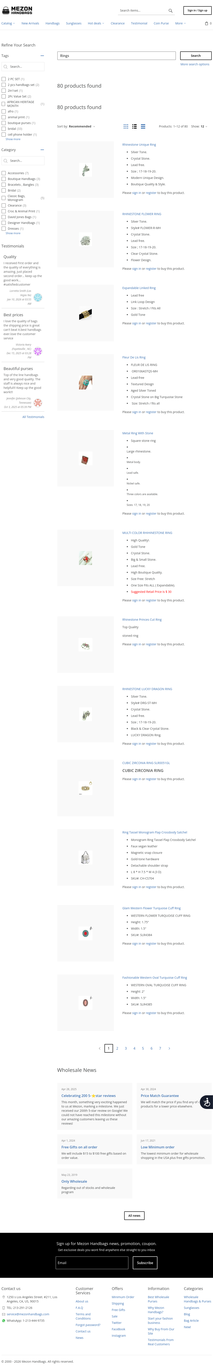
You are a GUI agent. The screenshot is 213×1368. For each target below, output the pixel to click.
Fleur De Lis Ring (134, 357)
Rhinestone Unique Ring (139, 144)
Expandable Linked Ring (139, 288)
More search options (195, 64)
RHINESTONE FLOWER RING (141, 214)
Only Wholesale (74, 1181)
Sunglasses (191, 1308)
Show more (13, 139)
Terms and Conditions (83, 1316)
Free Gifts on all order (79, 1147)
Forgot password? (88, 1325)
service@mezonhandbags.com (28, 1314)
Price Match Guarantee (160, 1096)
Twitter (117, 1323)
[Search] (116, 55)
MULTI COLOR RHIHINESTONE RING (147, 533)
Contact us (83, 1331)
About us (82, 1301)
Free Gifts (118, 1310)
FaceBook (118, 1329)
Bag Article (191, 1321)
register (151, 193)
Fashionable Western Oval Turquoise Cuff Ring (154, 977)
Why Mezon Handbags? (156, 1310)
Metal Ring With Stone (137, 433)
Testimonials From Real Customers (161, 1342)
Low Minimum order (158, 1147)
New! (187, 1327)
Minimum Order (123, 1297)
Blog (187, 1314)
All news (134, 1216)
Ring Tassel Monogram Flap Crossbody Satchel (154, 832)
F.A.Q (79, 1308)
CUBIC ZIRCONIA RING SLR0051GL (146, 763)
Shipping (118, 1303)
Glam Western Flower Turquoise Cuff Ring (151, 908)
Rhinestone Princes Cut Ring (142, 619)
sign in (136, 193)
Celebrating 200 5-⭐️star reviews (89, 1096)
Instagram (119, 1336)
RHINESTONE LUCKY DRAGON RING (147, 689)
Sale (115, 1316)
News (79, 1338)
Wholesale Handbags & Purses (197, 1299)
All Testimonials (33, 417)
